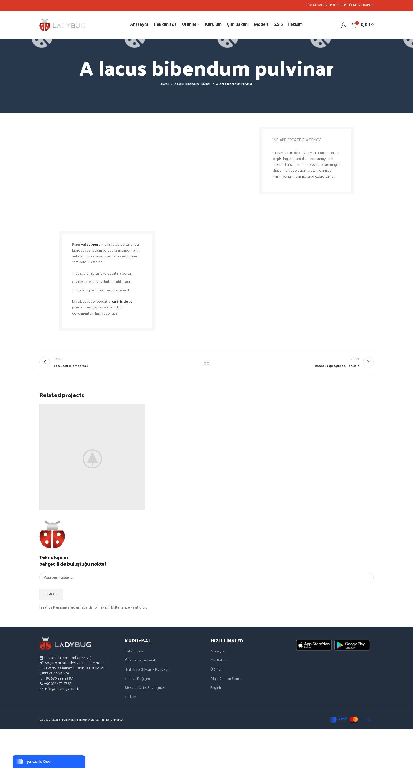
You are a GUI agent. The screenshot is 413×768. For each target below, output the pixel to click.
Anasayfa (217, 652)
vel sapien (89, 245)
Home (165, 84)
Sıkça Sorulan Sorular (226, 679)
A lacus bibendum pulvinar (192, 84)
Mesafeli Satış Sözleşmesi (145, 688)
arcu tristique (120, 302)
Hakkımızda (134, 652)
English (215, 688)
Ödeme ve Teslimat (140, 660)
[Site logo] (62, 25)
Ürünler (216, 670)
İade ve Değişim (137, 679)
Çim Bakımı (218, 660)
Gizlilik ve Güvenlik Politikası (147, 670)
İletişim (130, 697)
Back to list (206, 362)
